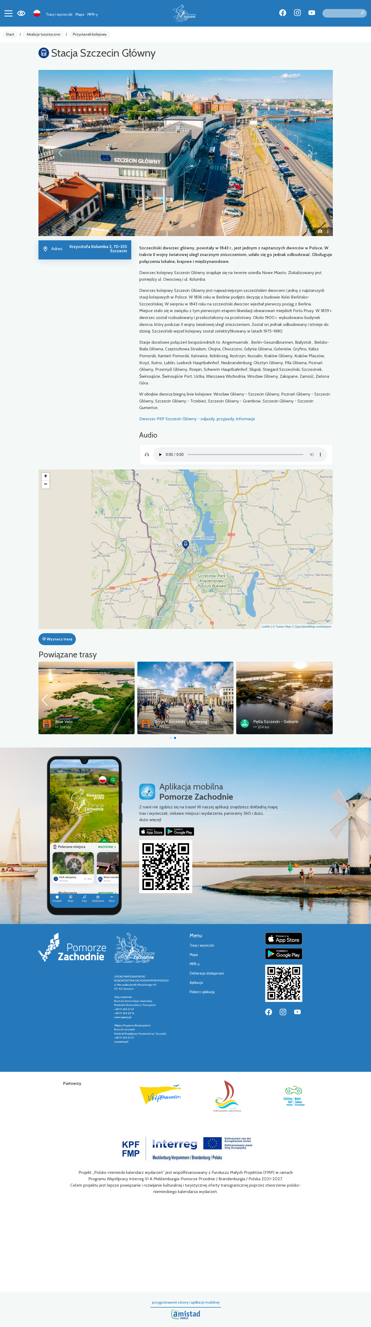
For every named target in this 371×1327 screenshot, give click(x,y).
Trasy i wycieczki (59, 14)
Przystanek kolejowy (90, 34)
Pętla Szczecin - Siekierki (275, 721)
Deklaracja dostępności (207, 973)
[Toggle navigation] (8, 13)
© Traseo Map (282, 626)
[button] (60, 153)
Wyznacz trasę (57, 639)
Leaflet (265, 626)
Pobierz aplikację (202, 992)
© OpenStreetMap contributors (311, 626)
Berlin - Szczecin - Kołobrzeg (180, 721)
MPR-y (92, 14)
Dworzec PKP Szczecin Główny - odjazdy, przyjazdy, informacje (197, 418)
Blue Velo (64, 721)
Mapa (79, 14)
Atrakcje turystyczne (43, 34)
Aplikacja (196, 983)
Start (10, 34)
